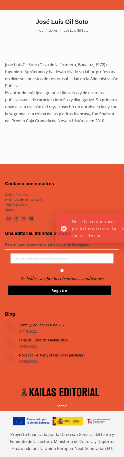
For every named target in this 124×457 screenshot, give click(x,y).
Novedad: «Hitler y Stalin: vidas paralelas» (52, 355)
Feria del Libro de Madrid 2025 (43, 340)
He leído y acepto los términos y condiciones (62, 279)
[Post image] (10, 328)
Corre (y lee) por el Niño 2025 (42, 325)
